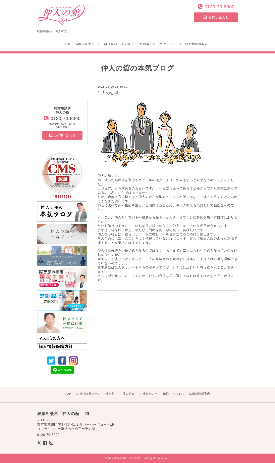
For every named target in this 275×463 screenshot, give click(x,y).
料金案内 (110, 44)
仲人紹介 (126, 44)
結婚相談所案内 (196, 44)
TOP (68, 44)
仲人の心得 (107, 93)
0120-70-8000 (219, 6)
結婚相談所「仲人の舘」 (128, 458)
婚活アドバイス (170, 44)
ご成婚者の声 (146, 44)
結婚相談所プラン (88, 44)
